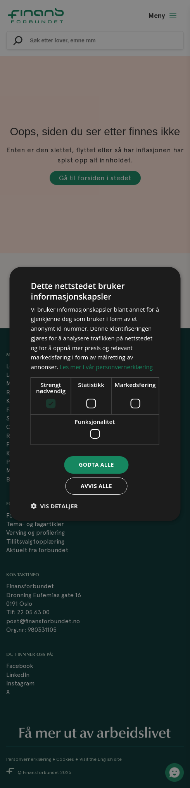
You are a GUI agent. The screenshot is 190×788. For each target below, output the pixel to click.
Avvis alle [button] (96, 486)
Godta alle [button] (96, 464)
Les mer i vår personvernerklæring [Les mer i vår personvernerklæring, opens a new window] (106, 367)
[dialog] (95, 394)
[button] (54, 505)
